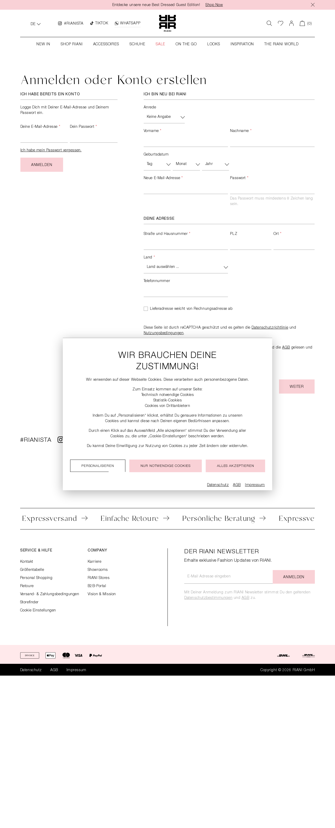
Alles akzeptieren (235, 466)
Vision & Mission (102, 594)
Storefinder (29, 602)
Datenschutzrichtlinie (270, 328)
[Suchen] (269, 23)
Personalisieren (97, 466)
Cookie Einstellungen (38, 610)
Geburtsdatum (156, 155)
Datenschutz (31, 670)
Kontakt (26, 562)
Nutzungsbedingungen (164, 333)
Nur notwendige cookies (166, 466)
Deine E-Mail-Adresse (40, 127)
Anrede (150, 107)
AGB (286, 348)
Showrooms (98, 570)
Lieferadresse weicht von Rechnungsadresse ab (191, 309)
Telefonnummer (157, 281)
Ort (277, 234)
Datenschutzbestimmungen (208, 598)
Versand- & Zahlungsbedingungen (49, 594)
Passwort (239, 178)
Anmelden (41, 165)
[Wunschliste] (280, 23)
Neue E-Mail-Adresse (163, 178)
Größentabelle (32, 570)
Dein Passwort (83, 127)
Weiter (297, 387)
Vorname (152, 131)
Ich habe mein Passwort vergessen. (50, 150)
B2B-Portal (97, 586)
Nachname (241, 131)
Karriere (94, 562)
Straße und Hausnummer (167, 234)
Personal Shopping (36, 578)
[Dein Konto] (291, 23)
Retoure (27, 586)
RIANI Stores (99, 578)
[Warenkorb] (306, 23)
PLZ (233, 234)
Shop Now (214, 5)
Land (149, 258)
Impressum (76, 670)
